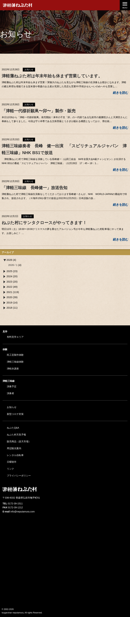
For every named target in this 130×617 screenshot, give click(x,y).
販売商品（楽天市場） (19, 441)
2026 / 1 (12, 264)
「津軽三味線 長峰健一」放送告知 (34, 187)
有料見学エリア (15, 337)
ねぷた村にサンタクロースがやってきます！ (46, 222)
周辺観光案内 (14, 448)
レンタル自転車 (15, 455)
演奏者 (10, 393)
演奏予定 (11, 386)
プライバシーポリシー (19, 475)
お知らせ (11, 407)
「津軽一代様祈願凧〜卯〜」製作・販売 (39, 111)
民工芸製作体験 (15, 355)
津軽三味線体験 (15, 361)
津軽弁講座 (13, 368)
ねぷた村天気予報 (16, 434)
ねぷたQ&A (13, 427)
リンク (10, 468)
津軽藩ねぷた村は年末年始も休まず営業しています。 (52, 76)
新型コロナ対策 (15, 414)
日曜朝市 (11, 461)
